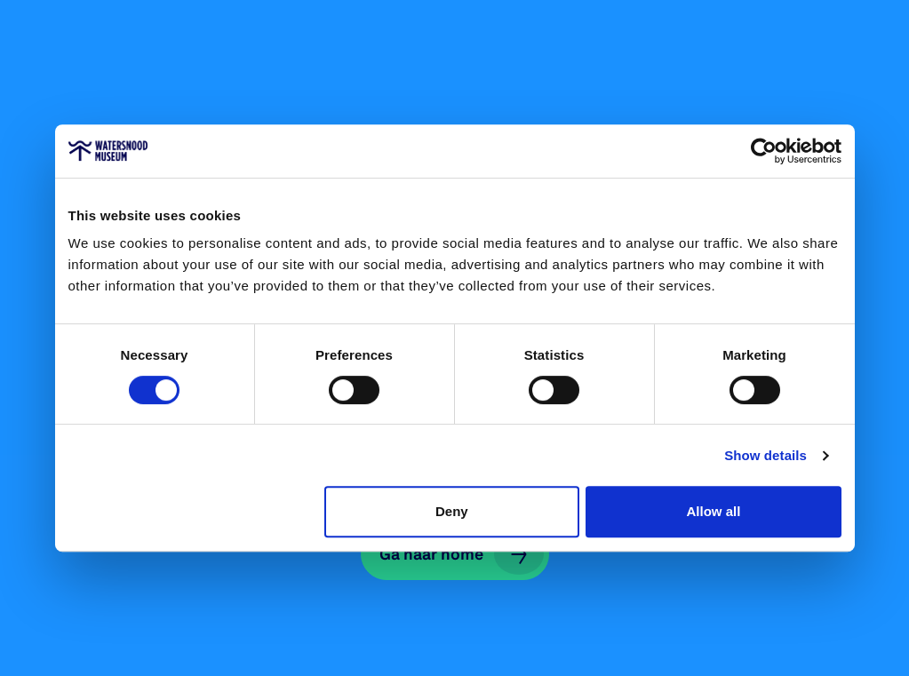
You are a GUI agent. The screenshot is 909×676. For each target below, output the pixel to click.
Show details (765, 455)
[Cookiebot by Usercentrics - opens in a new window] (763, 151)
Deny (451, 511)
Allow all (714, 511)
